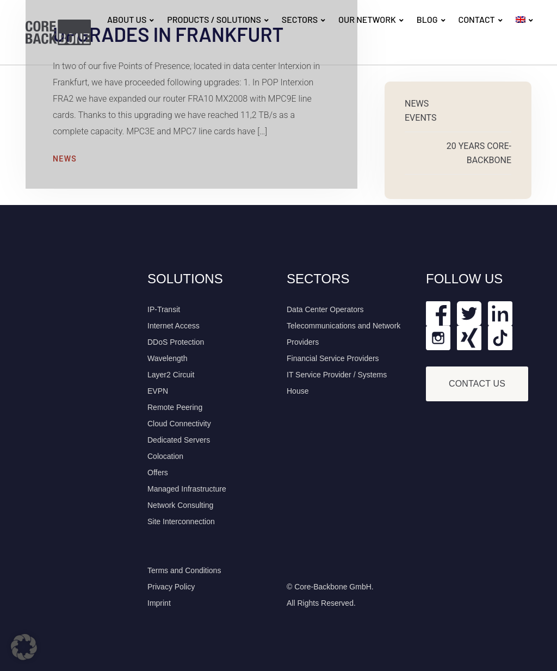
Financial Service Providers (333, 358)
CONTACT (476, 19)
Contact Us (477, 383)
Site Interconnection (181, 521)
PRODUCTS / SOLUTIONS (214, 19)
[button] (24, 647)
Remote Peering (174, 407)
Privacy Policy (171, 586)
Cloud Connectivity (179, 423)
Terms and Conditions (184, 570)
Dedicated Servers (178, 440)
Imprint (159, 603)
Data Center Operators (325, 309)
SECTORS (300, 19)
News (65, 158)
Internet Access (173, 325)
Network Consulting (180, 505)
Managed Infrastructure (186, 488)
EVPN (157, 391)
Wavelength (167, 358)
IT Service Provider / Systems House (337, 382)
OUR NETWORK (367, 19)
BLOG (427, 19)
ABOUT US (126, 19)
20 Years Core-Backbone (479, 153)
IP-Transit (163, 309)
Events (420, 118)
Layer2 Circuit (170, 374)
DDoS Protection (175, 342)
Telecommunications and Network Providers (343, 333)
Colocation (165, 456)
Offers (157, 472)
